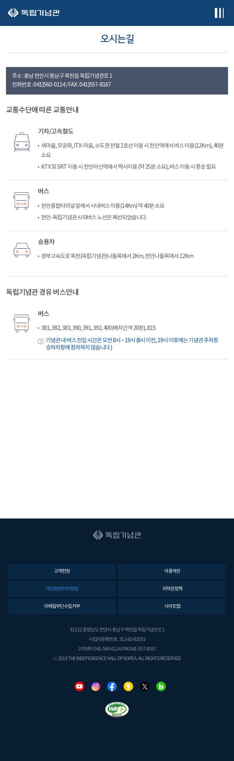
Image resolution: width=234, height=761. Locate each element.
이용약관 (172, 571)
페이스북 (112, 686)
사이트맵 (172, 606)
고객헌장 (62, 571)
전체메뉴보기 (219, 13)
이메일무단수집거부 (62, 606)
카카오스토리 (128, 686)
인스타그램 (95, 686)
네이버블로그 (161, 686)
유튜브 (79, 686)
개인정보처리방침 (62, 588)
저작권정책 (172, 588)
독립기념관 (34, 13)
